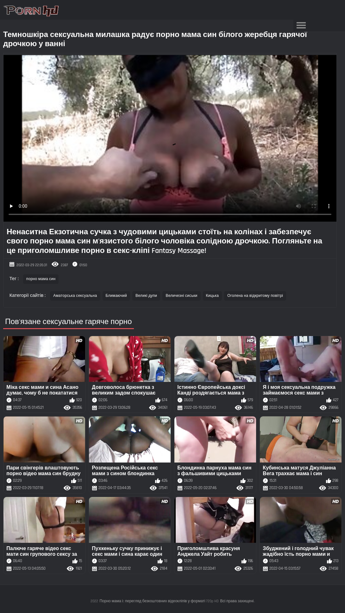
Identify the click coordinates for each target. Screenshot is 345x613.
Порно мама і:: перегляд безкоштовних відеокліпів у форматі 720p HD (159, 601)
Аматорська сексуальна (75, 295)
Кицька (212, 295)
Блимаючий (116, 295)
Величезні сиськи (181, 295)
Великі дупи (146, 295)
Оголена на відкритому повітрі (255, 295)
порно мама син (41, 279)
